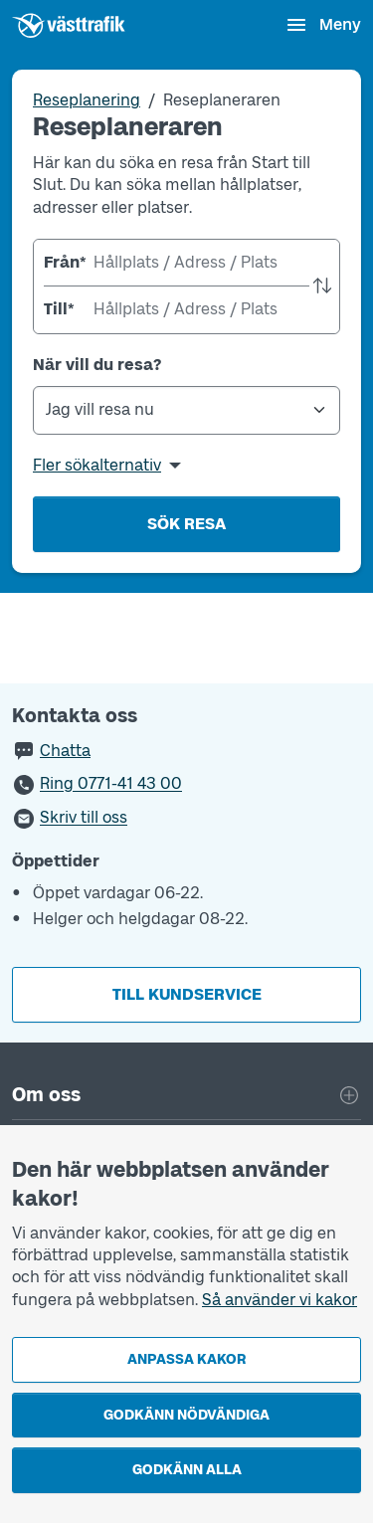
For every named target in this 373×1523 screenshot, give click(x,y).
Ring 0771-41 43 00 (111, 784)
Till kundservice (187, 994)
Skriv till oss (83, 818)
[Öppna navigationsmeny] (322, 25)
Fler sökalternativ (97, 465)
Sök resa (186, 523)
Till (59, 308)
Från (64, 262)
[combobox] (186, 263)
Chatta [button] (65, 750)
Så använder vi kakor (279, 1299)
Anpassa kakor (186, 1359)
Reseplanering (86, 100)
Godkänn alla (187, 1469)
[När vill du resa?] (186, 410)
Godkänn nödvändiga (186, 1415)
